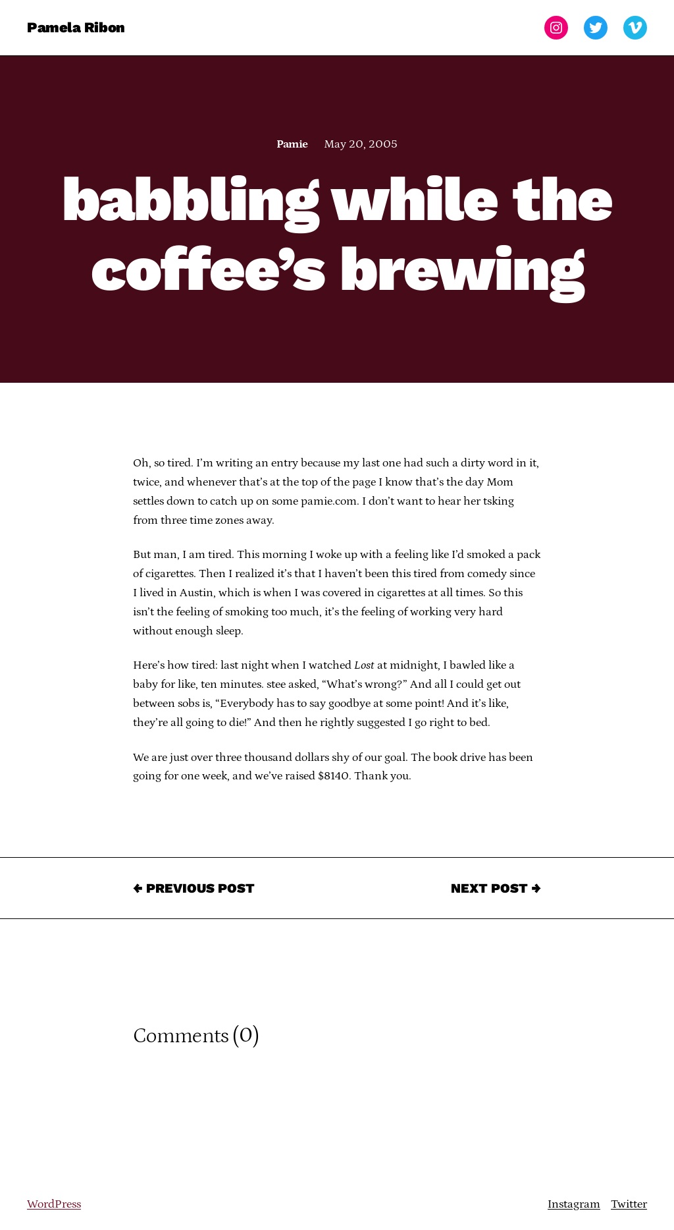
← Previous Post (194, 888)
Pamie (291, 144)
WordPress (54, 1204)
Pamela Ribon (76, 27)
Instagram (574, 1204)
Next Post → (496, 888)
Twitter (629, 1204)
